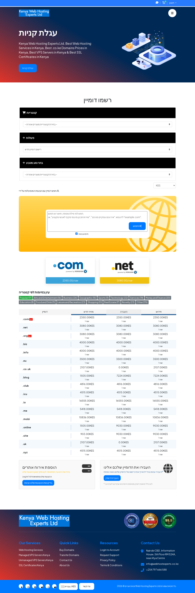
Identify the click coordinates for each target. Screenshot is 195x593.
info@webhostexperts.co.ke (162, 563)
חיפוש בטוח (81, 234)
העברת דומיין (112, 477)
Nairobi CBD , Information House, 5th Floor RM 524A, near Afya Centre (161, 554)
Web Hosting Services (31, 549)
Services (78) (136, 297)
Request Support (109, 554)
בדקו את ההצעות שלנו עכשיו (38, 482)
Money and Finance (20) (158, 297)
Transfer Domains (69, 554)
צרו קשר (86, 586)
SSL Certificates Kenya (31, 565)
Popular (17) (26, 297)
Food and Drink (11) (45, 302)
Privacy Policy (108, 560)
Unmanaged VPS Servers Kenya (36, 560)
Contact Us (65, 560)
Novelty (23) (128, 302)
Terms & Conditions (111, 565)
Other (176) (142, 302)
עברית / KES (68, 586)
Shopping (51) (95, 302)
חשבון (172, 3)
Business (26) (70, 297)
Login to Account (109, 549)
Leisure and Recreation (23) (71, 302)
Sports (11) (103, 297)
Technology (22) (119, 297)
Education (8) (27, 302)
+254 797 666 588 (156, 569)
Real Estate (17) (112, 302)
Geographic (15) (87, 297)
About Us (64, 565)
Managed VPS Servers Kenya (34, 554)
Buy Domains (66, 549)
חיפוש (137, 225)
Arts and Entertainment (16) (47, 297)
